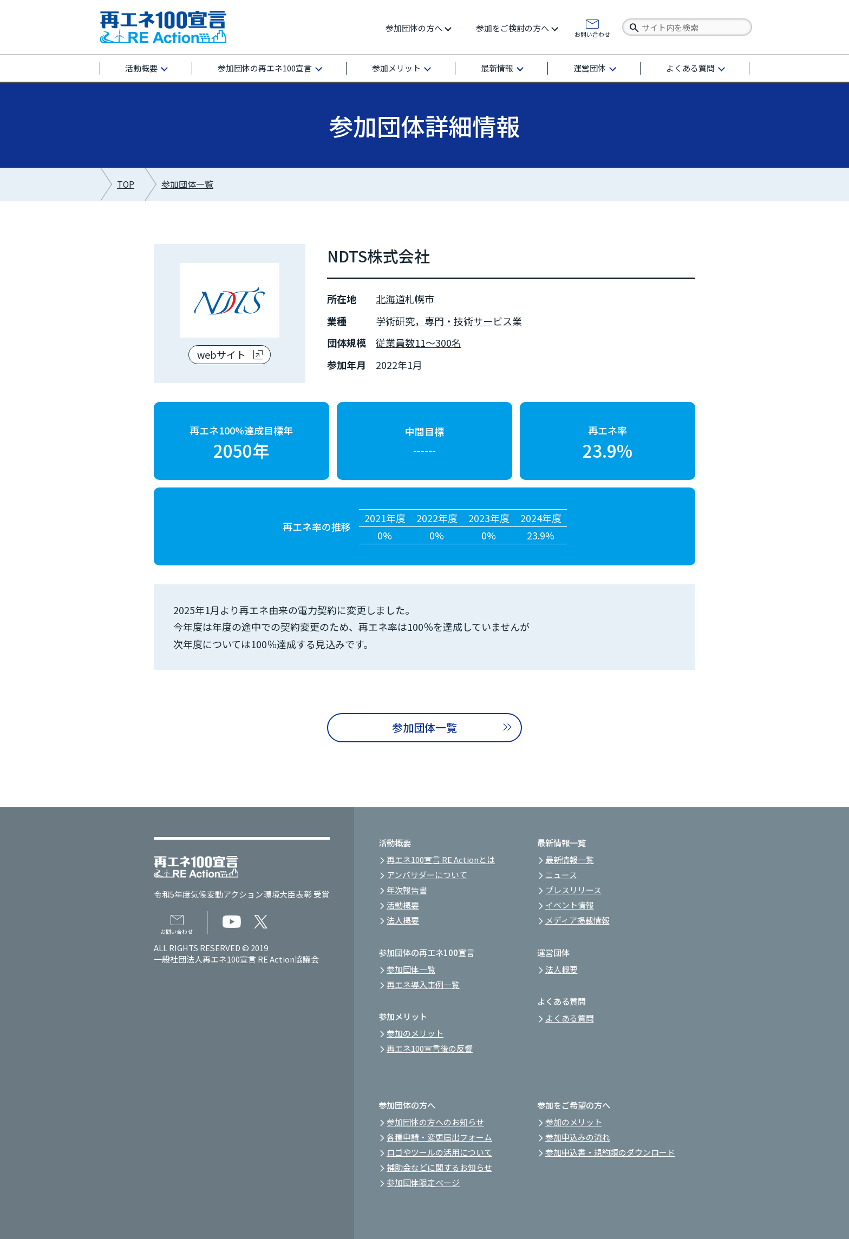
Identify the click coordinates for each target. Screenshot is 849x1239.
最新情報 (497, 68)
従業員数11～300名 (418, 342)
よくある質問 (690, 68)
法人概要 (403, 920)
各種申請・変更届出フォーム (439, 1137)
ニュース (561, 874)
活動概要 (141, 68)
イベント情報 (569, 905)
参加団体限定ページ (423, 1182)
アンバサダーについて (427, 874)
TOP (125, 184)
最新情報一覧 (569, 859)
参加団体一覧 (187, 184)
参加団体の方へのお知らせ (435, 1122)
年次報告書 (407, 889)
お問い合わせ (592, 33)
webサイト (221, 354)
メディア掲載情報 (577, 920)
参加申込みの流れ (577, 1137)
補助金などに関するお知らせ (439, 1167)
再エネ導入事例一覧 (423, 984)
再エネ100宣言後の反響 (430, 1048)
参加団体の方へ (414, 28)
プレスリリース (573, 889)
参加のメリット (415, 1033)
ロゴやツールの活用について (439, 1152)
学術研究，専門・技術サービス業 (449, 321)
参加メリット (396, 68)
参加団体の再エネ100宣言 (265, 68)
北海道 (390, 299)
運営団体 (589, 68)
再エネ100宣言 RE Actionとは (441, 859)
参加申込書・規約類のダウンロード (610, 1152)
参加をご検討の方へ (512, 28)
